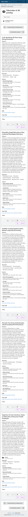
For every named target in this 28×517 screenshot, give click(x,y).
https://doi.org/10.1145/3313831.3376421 (12, 307)
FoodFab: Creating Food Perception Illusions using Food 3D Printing (12, 229)
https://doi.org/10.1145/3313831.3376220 (12, 487)
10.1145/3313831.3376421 (8, 303)
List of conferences (12, 5)
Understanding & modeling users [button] (12, 27)
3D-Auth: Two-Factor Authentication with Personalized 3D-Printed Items (13, 323)
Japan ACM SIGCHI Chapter (17, 514)
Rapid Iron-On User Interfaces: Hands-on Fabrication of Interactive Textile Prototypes (13, 416)
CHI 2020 (19, 5)
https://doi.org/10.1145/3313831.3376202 (12, 116)
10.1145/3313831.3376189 (8, 395)
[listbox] (5, 1)
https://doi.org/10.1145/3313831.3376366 (12, 213)
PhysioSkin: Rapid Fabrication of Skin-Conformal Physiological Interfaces (13, 133)
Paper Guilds (12, 513)
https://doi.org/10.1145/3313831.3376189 (12, 399)
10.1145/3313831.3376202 (8, 112)
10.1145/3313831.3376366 (8, 208)
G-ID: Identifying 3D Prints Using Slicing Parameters (12, 38)
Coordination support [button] (17, 32)
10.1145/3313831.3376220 (8, 482)
